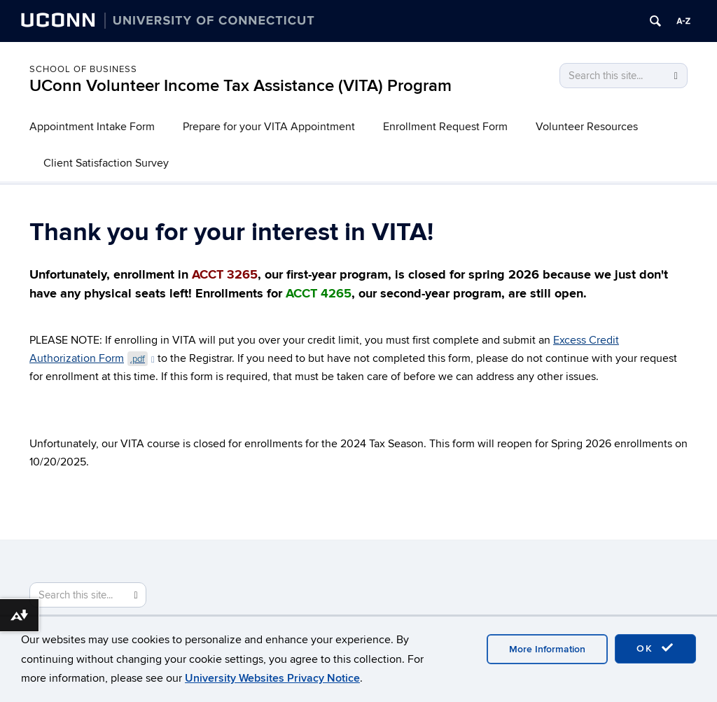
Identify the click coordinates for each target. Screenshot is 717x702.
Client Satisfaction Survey (106, 163)
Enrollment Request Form (445, 127)
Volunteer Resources (587, 127)
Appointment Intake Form (92, 127)
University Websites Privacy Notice (272, 678)
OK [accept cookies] (655, 648)
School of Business (83, 69)
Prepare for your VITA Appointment (269, 127)
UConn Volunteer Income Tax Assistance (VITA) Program (240, 86)
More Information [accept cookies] (547, 649)
